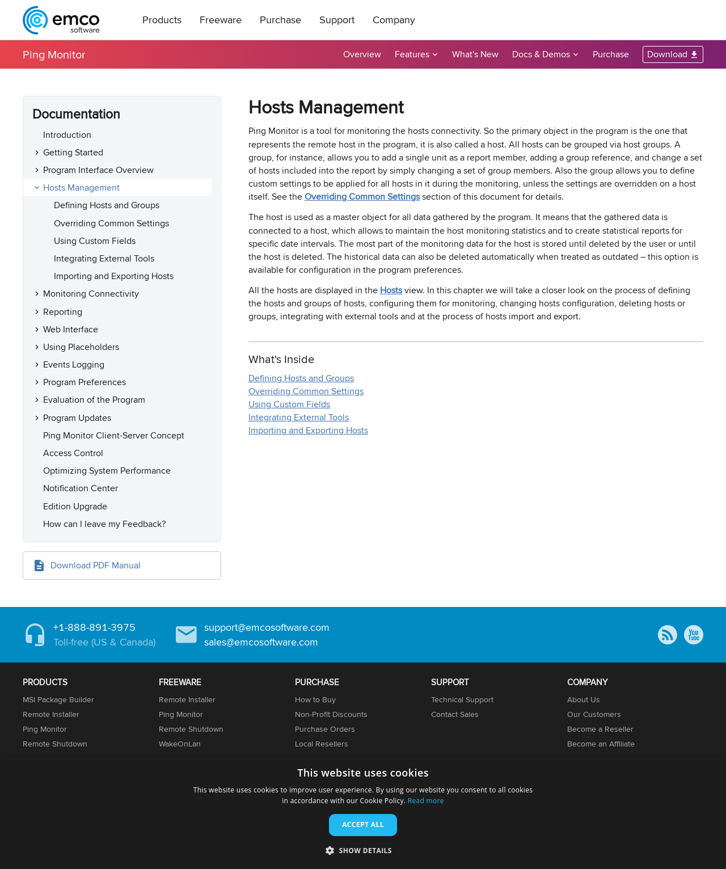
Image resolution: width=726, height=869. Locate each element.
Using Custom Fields (95, 240)
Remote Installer (51, 714)
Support (336, 19)
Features (412, 54)
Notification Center (80, 488)
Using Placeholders (81, 346)
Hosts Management (81, 187)
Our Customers (594, 714)
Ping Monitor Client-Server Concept (113, 435)
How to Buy (315, 699)
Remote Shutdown (55, 743)
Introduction (67, 134)
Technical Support (462, 699)
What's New (475, 54)
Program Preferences (84, 382)
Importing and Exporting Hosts (114, 275)
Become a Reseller (600, 729)
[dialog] (363, 812)
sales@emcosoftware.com (261, 641)
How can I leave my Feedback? (104, 523)
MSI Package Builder (58, 699)
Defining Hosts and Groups (106, 205)
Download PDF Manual (95, 565)
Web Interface (70, 329)
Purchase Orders (325, 729)
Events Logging (73, 364)
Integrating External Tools (104, 258)
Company (394, 19)
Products (162, 19)
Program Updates (77, 417)
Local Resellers (321, 743)
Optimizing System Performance (107, 470)
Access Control (73, 452)
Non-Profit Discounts (331, 714)
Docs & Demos (541, 54)
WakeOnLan (180, 743)
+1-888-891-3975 (94, 627)
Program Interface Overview (98, 169)
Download (667, 54)
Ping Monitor (54, 54)
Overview (362, 54)
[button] (363, 850)
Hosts (391, 290)
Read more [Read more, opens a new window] (426, 800)
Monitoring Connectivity (91, 293)
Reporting (62, 311)
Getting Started (73, 152)
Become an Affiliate (601, 743)
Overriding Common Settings (111, 223)
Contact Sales (455, 714)
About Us (583, 699)
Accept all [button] (363, 824)
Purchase (280, 19)
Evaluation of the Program (94, 399)
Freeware (221, 19)
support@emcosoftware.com (267, 627)
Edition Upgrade (75, 506)
